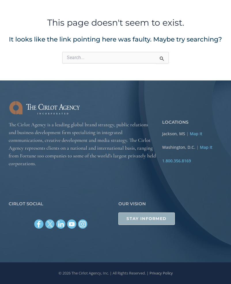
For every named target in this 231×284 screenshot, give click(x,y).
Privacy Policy (161, 273)
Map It (196, 133)
